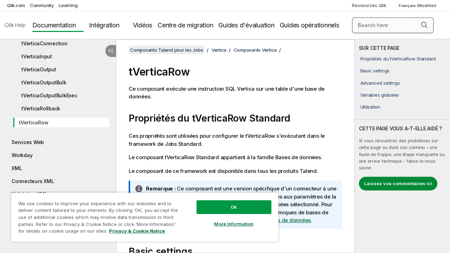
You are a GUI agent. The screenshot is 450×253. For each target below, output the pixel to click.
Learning (68, 5)
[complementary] (402, 146)
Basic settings (375, 70)
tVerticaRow (33, 122)
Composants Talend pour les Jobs (166, 50)
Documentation (54, 25)
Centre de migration (185, 25)
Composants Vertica (255, 50)
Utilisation (370, 107)
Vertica (219, 50)
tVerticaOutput (38, 69)
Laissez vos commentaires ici (398, 183)
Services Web (28, 142)
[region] (141, 214)
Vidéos (143, 25)
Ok (228, 202)
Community (42, 5)
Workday (22, 155)
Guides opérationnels (309, 25)
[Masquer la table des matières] (110, 51)
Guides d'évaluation (246, 25)
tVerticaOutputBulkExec (49, 95)
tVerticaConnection (44, 43)
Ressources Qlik (369, 5)
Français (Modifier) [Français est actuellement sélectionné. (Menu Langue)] (418, 5)
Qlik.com (16, 5)
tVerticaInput (36, 56)
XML (17, 168)
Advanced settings (380, 83)
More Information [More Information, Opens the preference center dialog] (228, 218)
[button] (424, 24)
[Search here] (393, 25)
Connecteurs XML (33, 181)
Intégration (104, 25)
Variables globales (379, 95)
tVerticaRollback (40, 108)
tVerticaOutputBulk (43, 82)
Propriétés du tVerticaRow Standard (398, 58)
